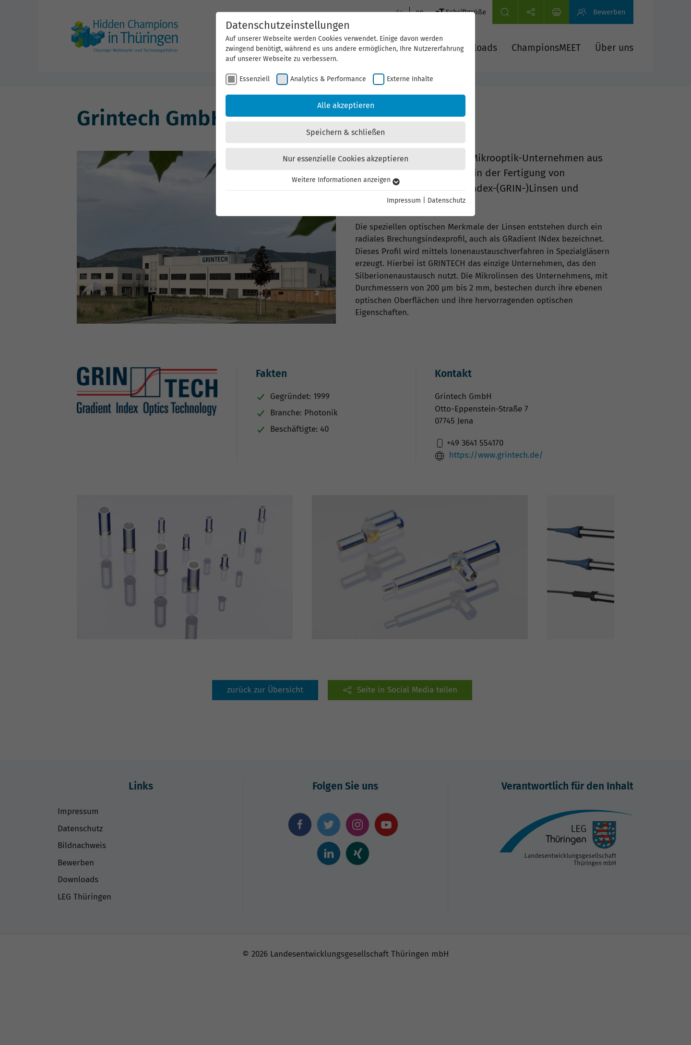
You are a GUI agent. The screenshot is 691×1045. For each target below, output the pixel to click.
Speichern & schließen (345, 132)
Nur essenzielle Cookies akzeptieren (345, 158)
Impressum (404, 200)
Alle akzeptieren (345, 105)
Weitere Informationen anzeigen (346, 180)
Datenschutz (446, 200)
